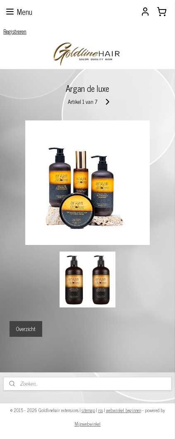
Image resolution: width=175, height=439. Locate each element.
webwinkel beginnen (123, 410)
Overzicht (26, 328)
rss (100, 410)
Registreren (14, 31)
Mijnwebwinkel (87, 423)
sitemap (88, 410)
